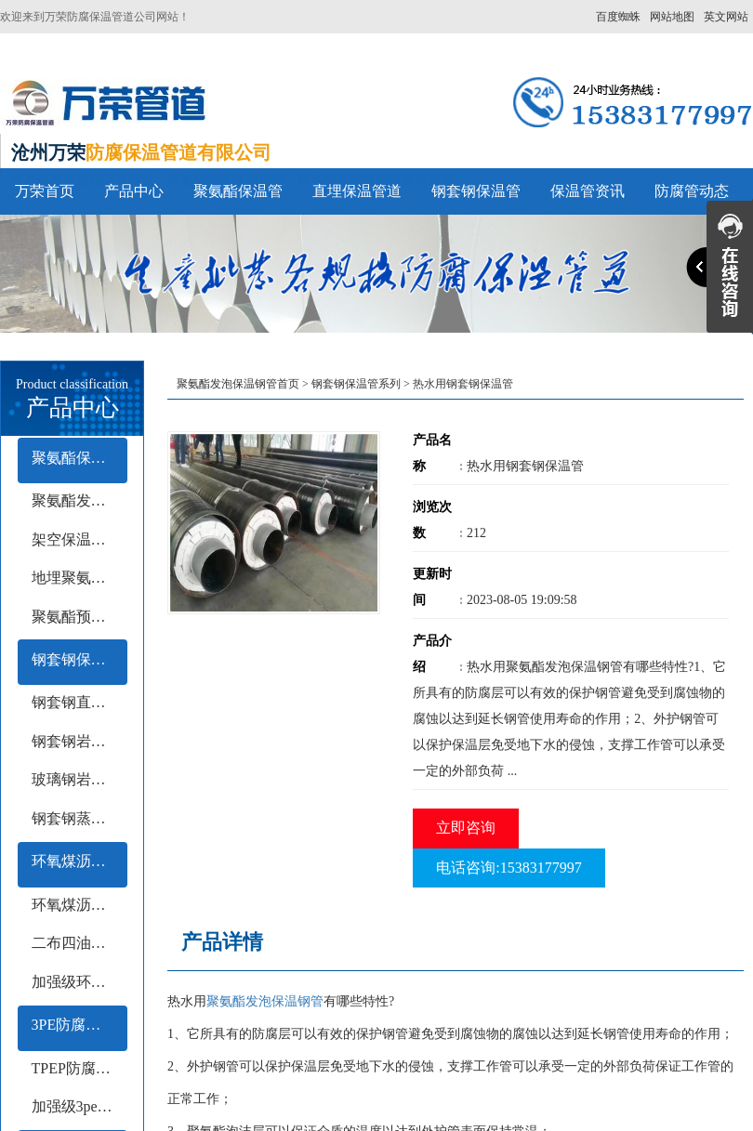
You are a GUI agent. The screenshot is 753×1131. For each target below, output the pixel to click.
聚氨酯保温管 (238, 191)
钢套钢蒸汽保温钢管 (79, 818)
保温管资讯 (587, 191)
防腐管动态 (691, 191)
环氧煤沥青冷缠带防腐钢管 (79, 905)
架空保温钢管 (76, 539)
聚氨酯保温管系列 (79, 458)
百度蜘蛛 (618, 16)
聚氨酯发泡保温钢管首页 (238, 383)
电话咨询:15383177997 (508, 867)
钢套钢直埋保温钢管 (79, 702)
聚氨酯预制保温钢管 (79, 617)
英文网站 (726, 16)
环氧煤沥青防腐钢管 (79, 861)
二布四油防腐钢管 (79, 943)
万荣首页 (44, 191)
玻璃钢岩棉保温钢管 (79, 779)
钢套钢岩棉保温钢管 (79, 741)
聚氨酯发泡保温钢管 (265, 1001)
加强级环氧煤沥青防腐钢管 (79, 982)
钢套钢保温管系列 (79, 659)
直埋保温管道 (357, 191)
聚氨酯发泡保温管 (79, 500)
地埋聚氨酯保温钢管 (79, 577)
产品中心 (134, 191)
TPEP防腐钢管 (79, 1068)
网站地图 (672, 16)
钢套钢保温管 (476, 191)
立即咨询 (465, 827)
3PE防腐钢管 (74, 1024)
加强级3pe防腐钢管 (79, 1106)
